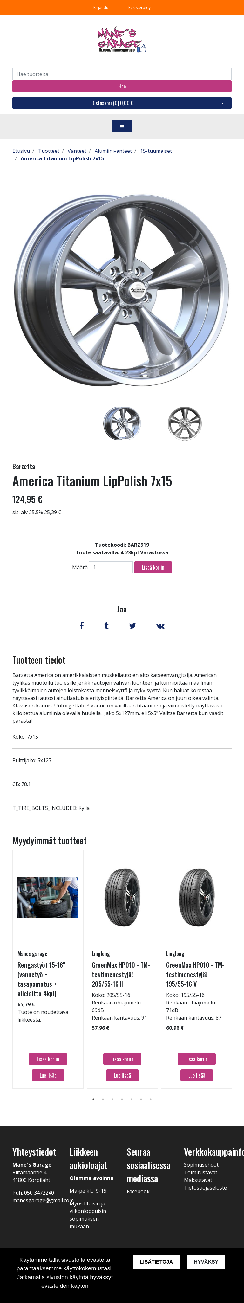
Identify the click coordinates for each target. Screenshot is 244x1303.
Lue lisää (48, 1075)
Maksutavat (198, 1180)
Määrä (80, 567)
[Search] (122, 74)
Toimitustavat (200, 1172)
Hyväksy (206, 1262)
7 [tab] (150, 1099)
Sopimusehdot (201, 1164)
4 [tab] (122, 1099)
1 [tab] (93, 1099)
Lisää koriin (153, 567)
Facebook (138, 1191)
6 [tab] (141, 1099)
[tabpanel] (122, 423)
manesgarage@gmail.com (43, 1200)
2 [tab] (103, 1099)
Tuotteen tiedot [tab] (38, 659)
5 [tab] (131, 1099)
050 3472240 (39, 1192)
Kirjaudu (101, 7)
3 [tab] (112, 1099)
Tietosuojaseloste (205, 1187)
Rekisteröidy (139, 7)
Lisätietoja (156, 1262)
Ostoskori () (113, 103)
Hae (122, 86)
